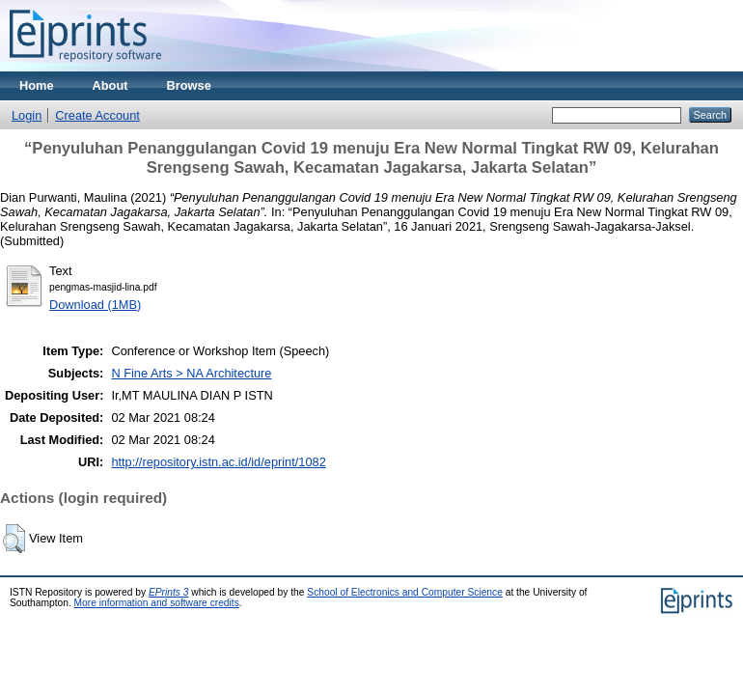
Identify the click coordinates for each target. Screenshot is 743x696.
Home (36, 85)
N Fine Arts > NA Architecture (191, 373)
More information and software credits (156, 603)
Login (26, 115)
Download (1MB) (95, 304)
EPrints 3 (169, 592)
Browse (189, 85)
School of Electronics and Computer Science (405, 592)
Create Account (97, 115)
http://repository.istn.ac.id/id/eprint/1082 (218, 462)
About (110, 85)
